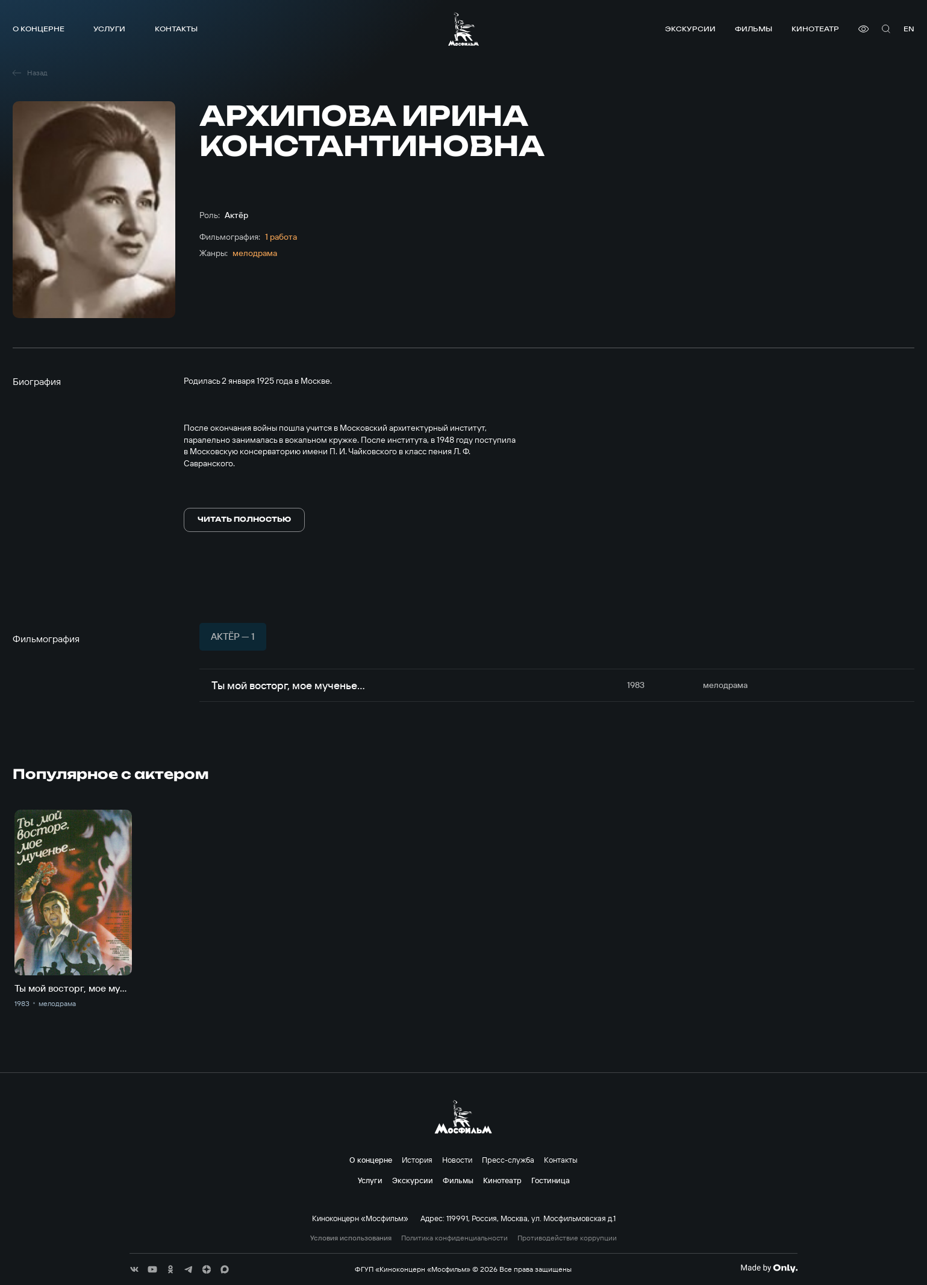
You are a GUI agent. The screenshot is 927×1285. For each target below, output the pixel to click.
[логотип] (463, 29)
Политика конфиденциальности (454, 1238)
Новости (457, 1160)
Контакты (176, 28)
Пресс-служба (508, 1160)
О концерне (38, 28)
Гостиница (550, 1180)
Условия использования (351, 1238)
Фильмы (753, 28)
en (909, 28)
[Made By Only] (768, 1268)
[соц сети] (134, 1269)
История (417, 1160)
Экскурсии (690, 28)
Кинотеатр (815, 28)
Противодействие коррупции (567, 1238)
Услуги (109, 28)
